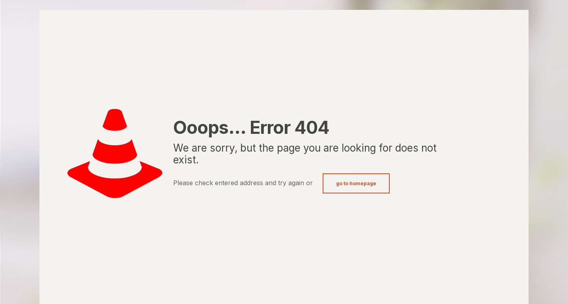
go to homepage (356, 183)
